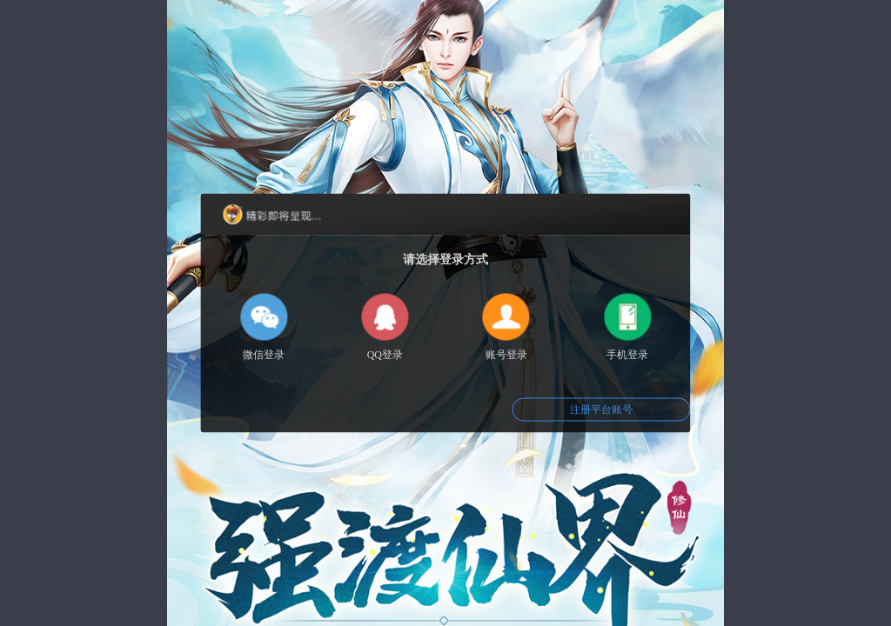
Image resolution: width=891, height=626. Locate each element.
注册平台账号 (601, 409)
